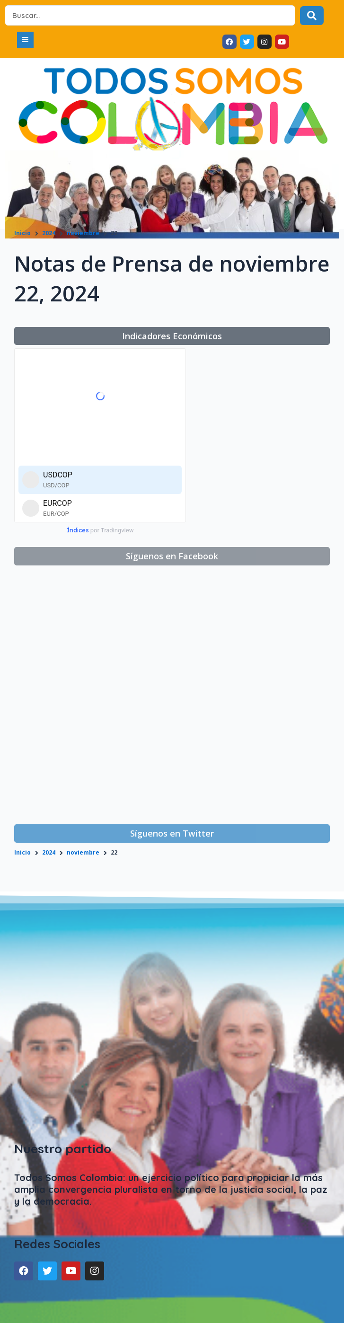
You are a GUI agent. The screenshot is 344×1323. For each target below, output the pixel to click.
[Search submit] (312, 15)
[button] (25, 40)
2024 (48, 233)
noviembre (83, 233)
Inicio (22, 233)
